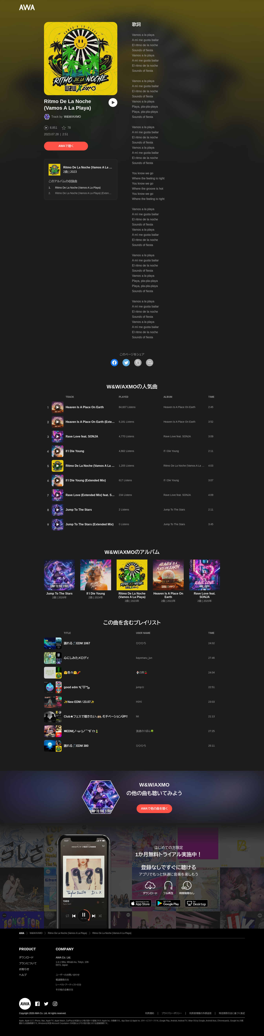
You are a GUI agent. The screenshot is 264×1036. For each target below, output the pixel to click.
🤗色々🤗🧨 (72, 672)
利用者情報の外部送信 (200, 1013)
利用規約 (149, 1013)
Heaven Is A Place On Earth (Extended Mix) (95, 421)
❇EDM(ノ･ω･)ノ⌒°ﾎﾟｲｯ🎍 (81, 731)
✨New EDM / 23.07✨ (79, 701)
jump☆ (140, 687)
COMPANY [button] (65, 949)
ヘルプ (23, 974)
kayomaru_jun (144, 657)
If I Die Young (75, 451)
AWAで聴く (66, 146)
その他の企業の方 (64, 989)
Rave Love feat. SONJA (82, 436)
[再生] (113, 102)
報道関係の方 (62, 980)
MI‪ (137, 716)
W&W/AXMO (72, 116)
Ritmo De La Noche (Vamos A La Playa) (90, 167)
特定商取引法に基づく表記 (232, 1013)
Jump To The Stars (79, 509)
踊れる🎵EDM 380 (76, 745)
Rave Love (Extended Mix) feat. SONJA (93, 495)
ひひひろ (141, 643)
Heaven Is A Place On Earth (85, 407)
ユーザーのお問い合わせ (68, 975)
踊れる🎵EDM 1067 (77, 643)
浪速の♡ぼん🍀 (145, 731)
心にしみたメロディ (76, 657)
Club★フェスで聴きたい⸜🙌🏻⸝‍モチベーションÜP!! (96, 716)
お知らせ (24, 969)
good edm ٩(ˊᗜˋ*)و (77, 687)
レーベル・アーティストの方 (68, 984)
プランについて (28, 963)
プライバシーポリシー (172, 1013)
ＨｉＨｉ (139, 701)
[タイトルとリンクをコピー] (138, 362)
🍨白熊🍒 (141, 672)
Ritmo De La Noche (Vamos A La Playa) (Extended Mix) (87, 193)
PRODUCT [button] (27, 949)
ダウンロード (26, 957)
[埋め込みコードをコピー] (149, 362)
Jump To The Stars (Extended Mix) (89, 524)
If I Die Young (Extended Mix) (86, 480)
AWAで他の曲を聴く (154, 808)
